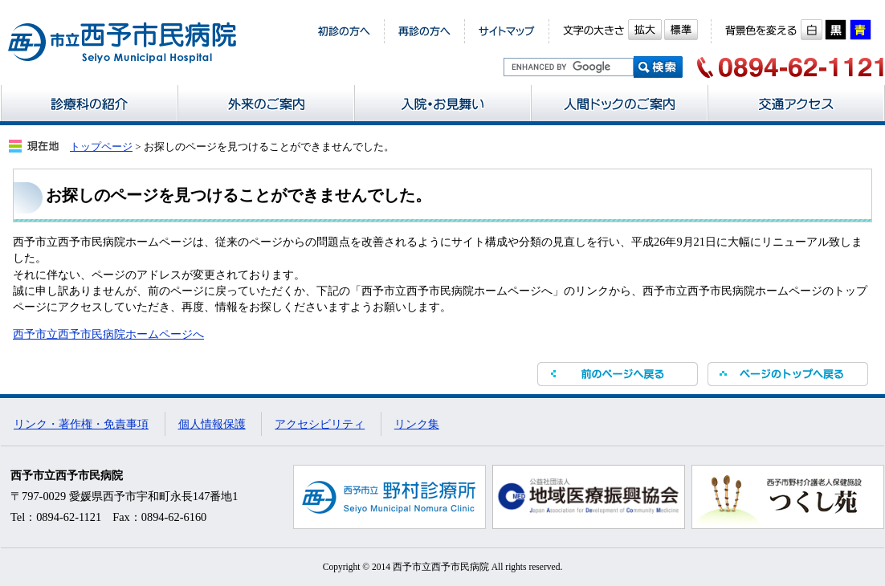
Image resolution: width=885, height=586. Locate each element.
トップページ (101, 146)
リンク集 (416, 423)
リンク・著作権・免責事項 (81, 423)
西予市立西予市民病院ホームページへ (108, 334)
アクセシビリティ (320, 423)
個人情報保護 (212, 423)
